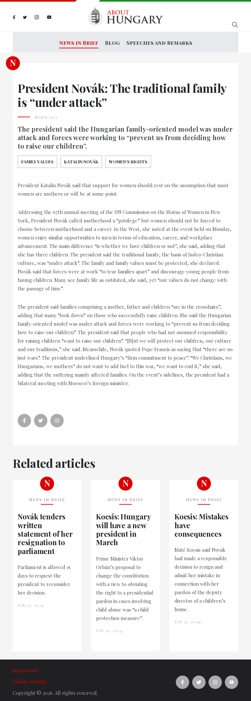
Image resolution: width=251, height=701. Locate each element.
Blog (112, 40)
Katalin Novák (81, 157)
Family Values (37, 157)
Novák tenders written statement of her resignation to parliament (45, 529)
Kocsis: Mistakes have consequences (201, 521)
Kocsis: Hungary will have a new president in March (123, 525)
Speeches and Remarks (159, 40)
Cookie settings (30, 677)
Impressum (25, 666)
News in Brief (78, 40)
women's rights (128, 157)
